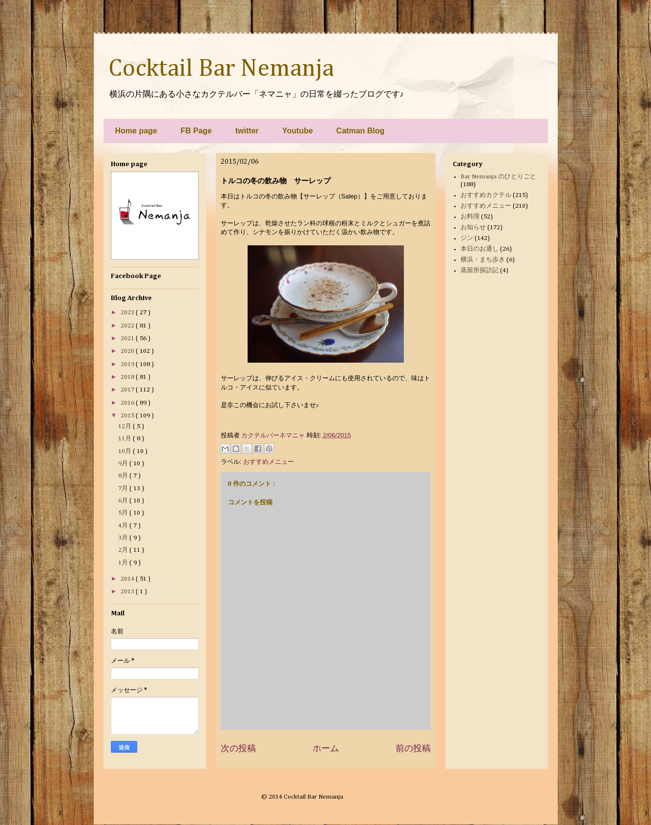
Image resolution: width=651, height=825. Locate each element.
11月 (125, 438)
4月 (123, 525)
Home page (136, 131)
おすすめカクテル (486, 195)
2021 (128, 338)
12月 (125, 426)
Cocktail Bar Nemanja (221, 69)
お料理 (470, 217)
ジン (467, 238)
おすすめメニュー (268, 461)
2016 (128, 403)
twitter (247, 131)
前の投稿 (413, 748)
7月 (123, 488)
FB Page (196, 131)
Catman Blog (360, 131)
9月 (123, 463)
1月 (123, 563)
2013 (128, 591)
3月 (123, 538)
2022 (128, 326)
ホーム (326, 748)
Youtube (297, 131)
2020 (128, 351)
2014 (128, 579)
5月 (123, 513)
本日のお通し (480, 249)
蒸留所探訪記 (480, 270)
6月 (123, 501)
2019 (128, 364)
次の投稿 (238, 748)
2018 (128, 377)
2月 (123, 550)
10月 (125, 451)
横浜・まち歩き (483, 260)
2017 (128, 390)
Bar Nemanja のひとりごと (498, 177)
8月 (123, 476)
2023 (128, 312)
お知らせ (473, 227)
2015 (128, 415)
